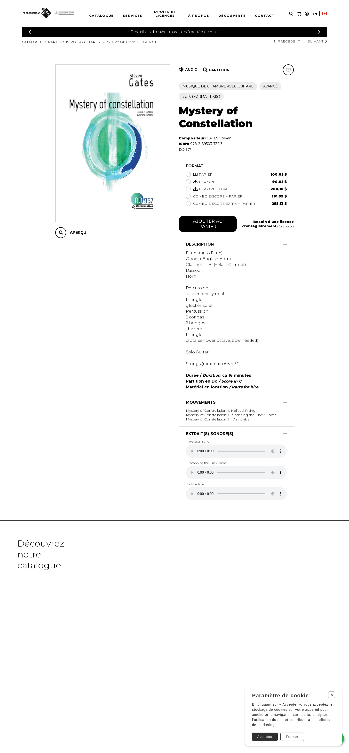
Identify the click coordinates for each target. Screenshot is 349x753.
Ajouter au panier (208, 224)
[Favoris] (288, 69)
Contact (265, 15)
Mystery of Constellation (129, 42)
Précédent (287, 41)
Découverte (232, 15)
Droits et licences (165, 13)
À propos (198, 15)
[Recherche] (291, 13)
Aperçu (78, 232)
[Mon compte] (307, 13)
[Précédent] (30, 32)
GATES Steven (219, 138)
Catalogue (101, 15)
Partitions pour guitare (73, 42)
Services (132, 15)
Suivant (317, 41)
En (314, 14)
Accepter (265, 737)
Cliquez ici (285, 226)
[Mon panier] (299, 13)
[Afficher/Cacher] (285, 244)
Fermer (292, 737)
